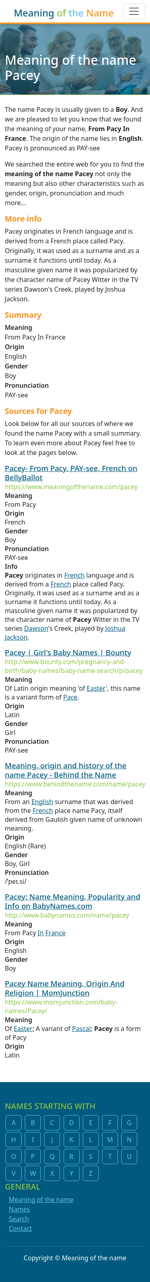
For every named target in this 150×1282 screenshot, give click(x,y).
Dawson (36, 628)
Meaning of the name (41, 1199)
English (42, 801)
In (41, 932)
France (56, 932)
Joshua (115, 628)
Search (19, 1218)
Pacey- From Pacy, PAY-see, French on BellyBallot (71, 472)
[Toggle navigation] (134, 11)
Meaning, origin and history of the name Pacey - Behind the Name (65, 770)
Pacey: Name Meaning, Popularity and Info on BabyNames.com (72, 901)
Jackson (16, 637)
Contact (20, 1228)
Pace (70, 697)
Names (19, 1209)
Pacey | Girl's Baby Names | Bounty (68, 652)
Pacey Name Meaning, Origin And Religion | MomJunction (64, 988)
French (74, 575)
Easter (96, 688)
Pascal (81, 1028)
